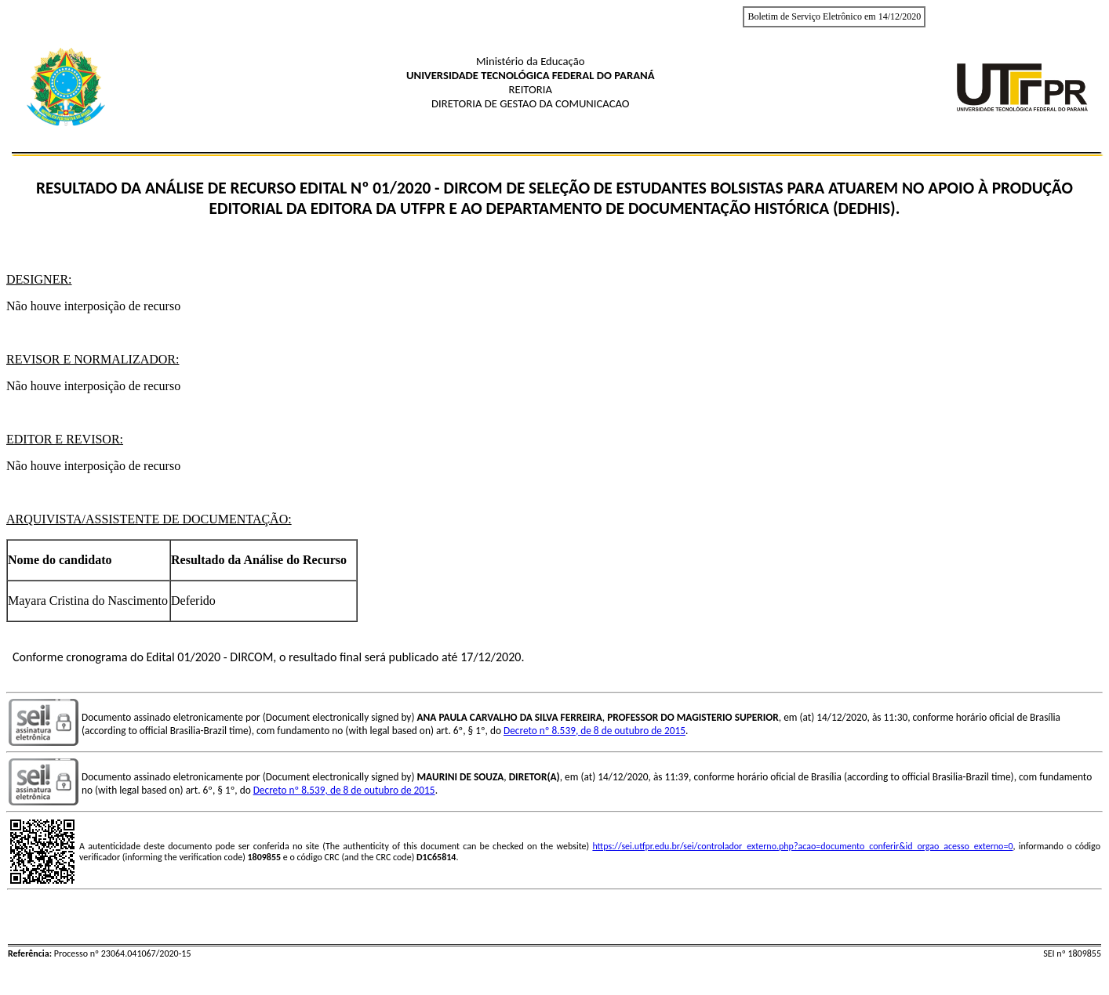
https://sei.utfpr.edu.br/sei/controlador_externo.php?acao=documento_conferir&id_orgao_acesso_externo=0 (802, 846)
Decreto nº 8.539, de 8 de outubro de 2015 (594, 730)
